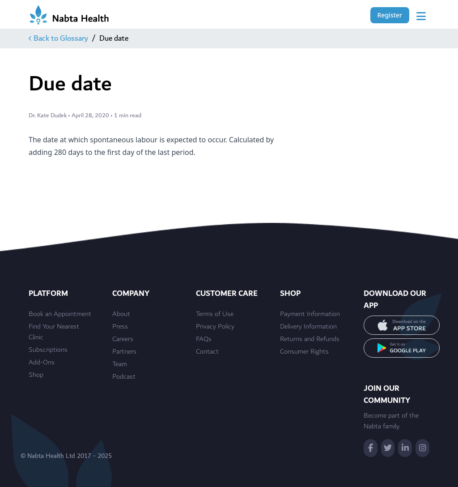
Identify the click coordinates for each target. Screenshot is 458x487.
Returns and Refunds (309, 339)
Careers (122, 339)
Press (120, 326)
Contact (207, 351)
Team (119, 364)
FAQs (204, 339)
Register (389, 15)
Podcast (124, 377)
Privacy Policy (215, 326)
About (121, 314)
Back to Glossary (58, 38)
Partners (124, 351)
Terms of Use (214, 314)
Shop (36, 375)
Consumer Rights (304, 351)
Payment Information (310, 314)
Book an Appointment (60, 314)
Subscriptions (48, 350)
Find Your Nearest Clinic (54, 332)
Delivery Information (308, 326)
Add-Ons (42, 362)
